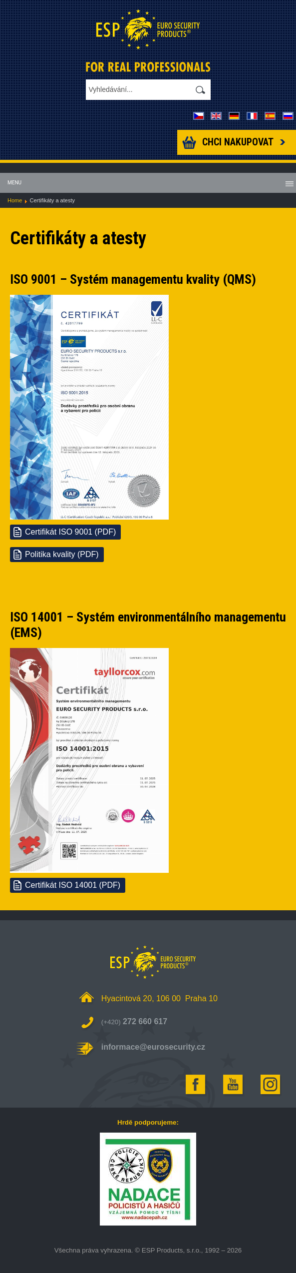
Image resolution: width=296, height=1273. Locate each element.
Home (14, 200)
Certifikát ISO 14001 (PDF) (72, 885)
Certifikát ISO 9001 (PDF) (70, 532)
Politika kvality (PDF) (62, 554)
